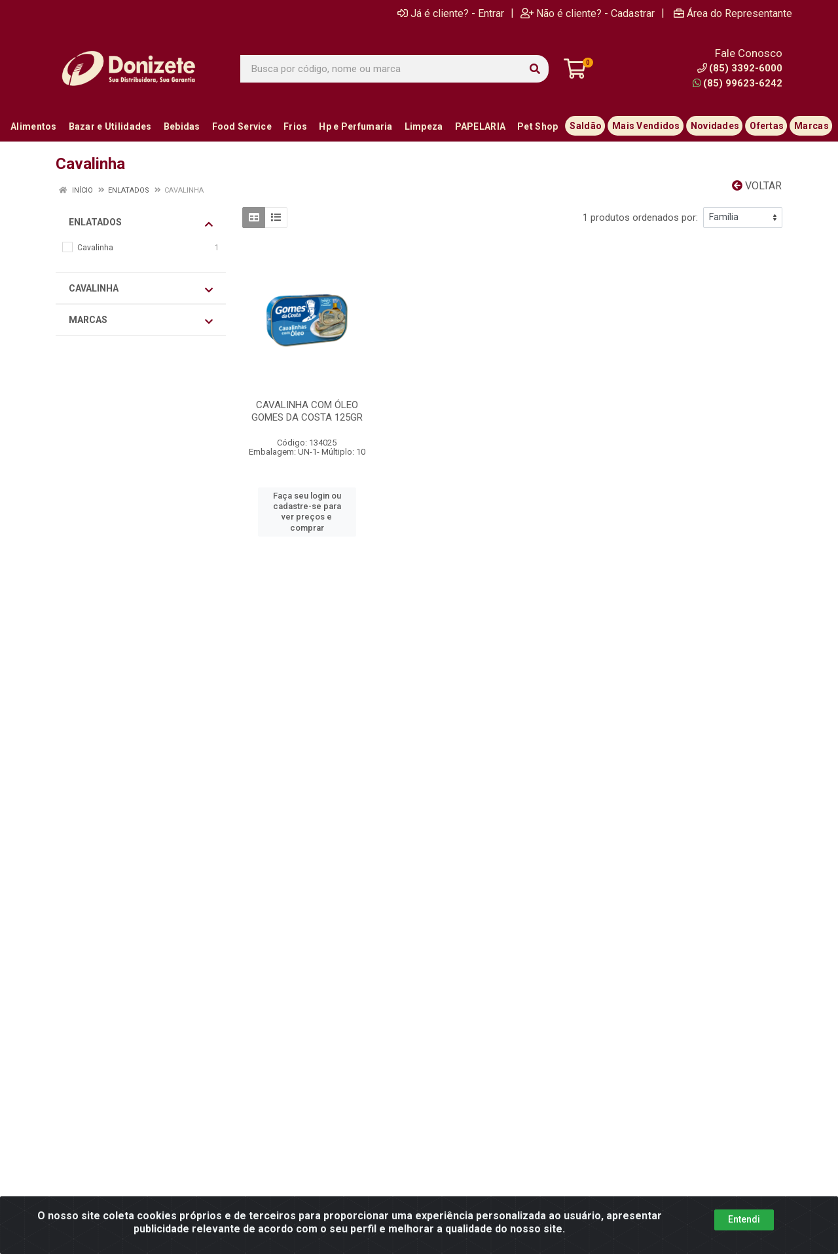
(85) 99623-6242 (737, 83)
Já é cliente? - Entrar (450, 13)
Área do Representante (733, 13)
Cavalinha (141, 289)
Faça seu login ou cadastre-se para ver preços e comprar (307, 512)
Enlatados (141, 223)
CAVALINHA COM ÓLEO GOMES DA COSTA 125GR (307, 411)
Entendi (744, 1219)
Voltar (757, 186)
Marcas (141, 320)
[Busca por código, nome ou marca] (381, 69)
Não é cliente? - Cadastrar (587, 13)
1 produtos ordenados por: (640, 217)
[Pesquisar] (535, 69)
